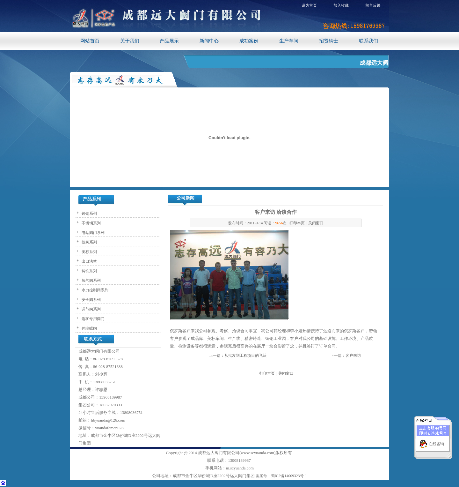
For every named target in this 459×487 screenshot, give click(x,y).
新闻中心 (209, 40)
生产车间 (288, 40)
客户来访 (353, 355)
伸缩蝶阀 (89, 328)
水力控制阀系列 (94, 290)
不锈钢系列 (91, 223)
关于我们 (129, 40)
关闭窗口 (316, 223)
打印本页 (297, 223)
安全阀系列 (91, 299)
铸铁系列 (89, 271)
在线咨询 (436, 440)
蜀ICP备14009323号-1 (289, 476)
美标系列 (89, 252)
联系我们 (368, 40)
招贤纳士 (328, 40)
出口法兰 (89, 261)
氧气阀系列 (91, 280)
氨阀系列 (89, 242)
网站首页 (89, 40)
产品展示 (169, 40)
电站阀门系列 (93, 232)
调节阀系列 (91, 309)
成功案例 (249, 40)
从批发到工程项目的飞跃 (245, 355)
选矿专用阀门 (93, 319)
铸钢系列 (89, 213)
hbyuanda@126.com (108, 420)
